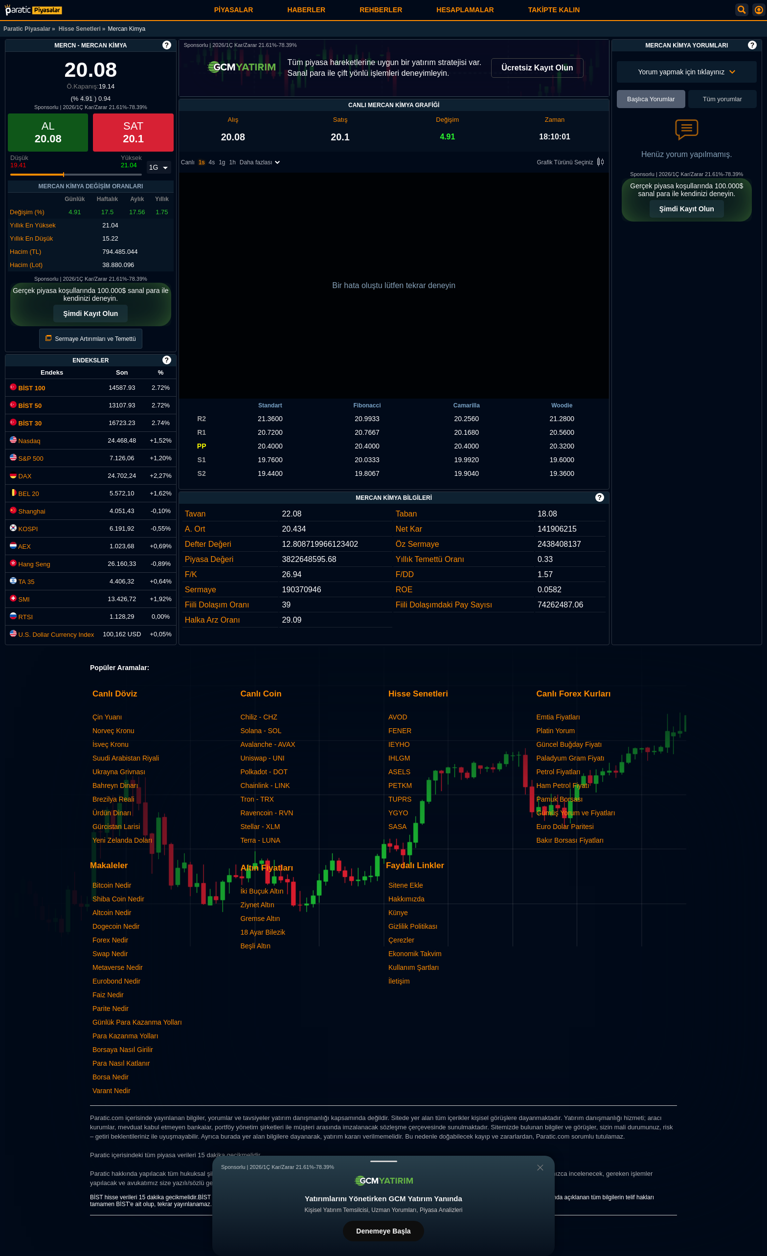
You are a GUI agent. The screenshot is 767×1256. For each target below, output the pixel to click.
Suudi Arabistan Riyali (125, 758)
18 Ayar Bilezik (262, 932)
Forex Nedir (110, 940)
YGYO (398, 813)
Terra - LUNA (260, 840)
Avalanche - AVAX (267, 744)
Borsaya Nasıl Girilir (122, 1050)
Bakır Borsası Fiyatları (570, 840)
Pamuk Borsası (559, 799)
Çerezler (401, 940)
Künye (398, 913)
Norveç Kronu (113, 731)
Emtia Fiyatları (558, 717)
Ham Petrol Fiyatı (562, 785)
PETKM (400, 785)
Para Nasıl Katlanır (121, 1063)
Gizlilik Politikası (412, 926)
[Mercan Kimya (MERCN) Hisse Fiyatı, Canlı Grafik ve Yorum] (33, 10)
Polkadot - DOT (263, 772)
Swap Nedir (110, 954)
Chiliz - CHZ (258, 717)
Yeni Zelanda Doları (122, 840)
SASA (397, 826)
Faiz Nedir (108, 995)
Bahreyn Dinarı (115, 785)
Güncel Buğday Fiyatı (569, 744)
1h (232, 162)
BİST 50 (26, 405)
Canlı (188, 162)
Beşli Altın (255, 946)
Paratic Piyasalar (26, 28)
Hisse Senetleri (80, 28)
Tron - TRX (256, 799)
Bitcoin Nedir (111, 885)
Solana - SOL (260, 731)
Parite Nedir (110, 1008)
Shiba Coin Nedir (118, 899)
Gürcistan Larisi (116, 826)
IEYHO (399, 744)
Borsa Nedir (110, 1077)
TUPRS (399, 799)
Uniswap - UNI (262, 758)
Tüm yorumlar (722, 99)
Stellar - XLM (260, 826)
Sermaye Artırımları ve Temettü (90, 338)
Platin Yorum (555, 731)
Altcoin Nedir (111, 913)
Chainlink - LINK (265, 785)
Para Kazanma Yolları (125, 1036)
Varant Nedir (111, 1091)
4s (211, 162)
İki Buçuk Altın (261, 891)
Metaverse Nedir (117, 967)
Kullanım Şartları (413, 967)
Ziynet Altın (257, 905)
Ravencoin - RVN (266, 813)
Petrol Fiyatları (558, 772)
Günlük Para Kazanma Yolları (137, 1022)
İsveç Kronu (110, 744)
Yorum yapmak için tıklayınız (686, 72)
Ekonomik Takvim (415, 954)
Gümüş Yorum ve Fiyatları (575, 813)
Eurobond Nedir (116, 981)
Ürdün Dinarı (111, 813)
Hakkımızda (406, 899)
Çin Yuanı (107, 717)
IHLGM (399, 758)
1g (222, 162)
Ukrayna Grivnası (118, 772)
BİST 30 (26, 423)
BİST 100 (27, 388)
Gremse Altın (260, 918)
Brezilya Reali (113, 799)
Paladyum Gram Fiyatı (570, 758)
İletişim (399, 981)
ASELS (399, 772)
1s (202, 162)
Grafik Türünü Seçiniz (572, 162)
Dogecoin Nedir (116, 926)
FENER (399, 731)
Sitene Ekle (405, 885)
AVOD (397, 717)
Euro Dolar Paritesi (565, 826)
